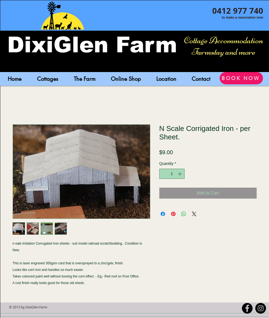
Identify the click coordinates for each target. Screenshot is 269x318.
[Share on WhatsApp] (183, 214)
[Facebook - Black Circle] (247, 308)
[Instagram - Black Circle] (260, 308)
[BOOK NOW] (241, 78)
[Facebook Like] (239, 24)
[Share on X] (194, 214)
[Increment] (180, 174)
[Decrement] (163, 174)
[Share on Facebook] (163, 214)
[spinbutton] (172, 174)
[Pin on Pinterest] (173, 214)
